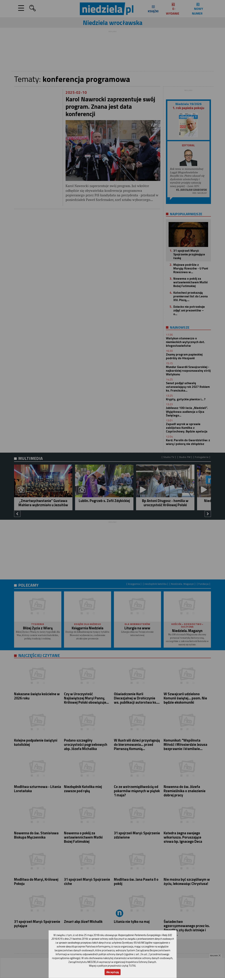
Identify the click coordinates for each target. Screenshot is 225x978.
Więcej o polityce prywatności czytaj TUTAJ (112, 966)
